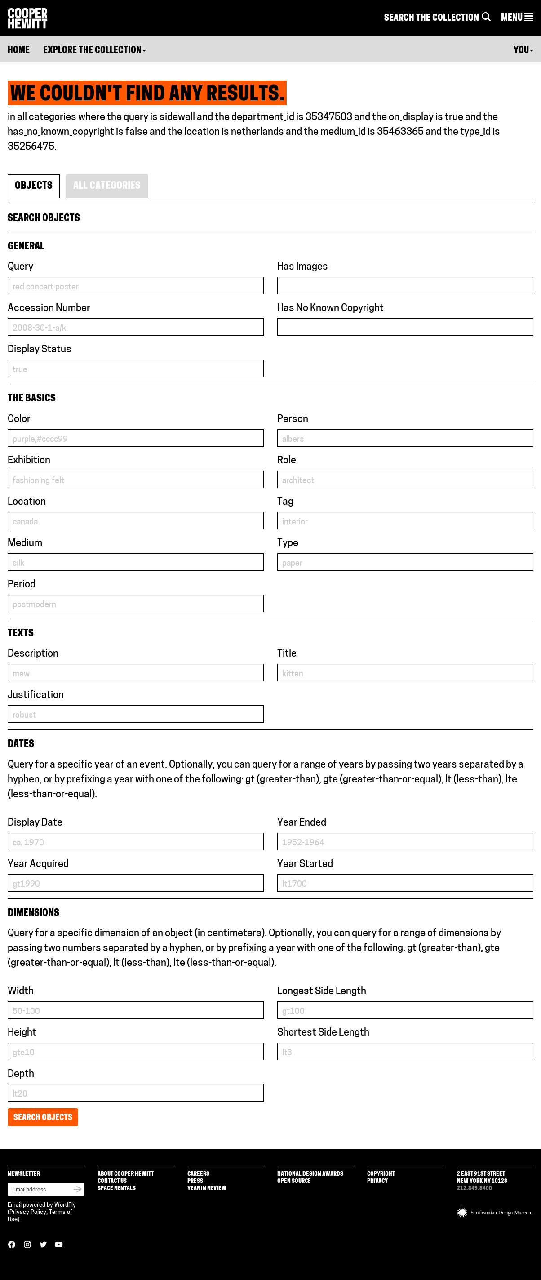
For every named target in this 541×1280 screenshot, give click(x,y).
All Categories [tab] (107, 186)
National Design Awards (310, 1174)
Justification (36, 695)
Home (19, 50)
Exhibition (29, 461)
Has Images (302, 267)
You (523, 50)
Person (292, 419)
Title (287, 654)
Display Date (35, 823)
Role (286, 461)
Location (27, 502)
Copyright (381, 1174)
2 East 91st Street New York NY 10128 (482, 1177)
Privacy (377, 1181)
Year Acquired (38, 864)
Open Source (294, 1181)
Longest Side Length (321, 992)
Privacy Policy (27, 1212)
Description (33, 654)
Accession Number (49, 308)
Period (21, 585)
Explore (94, 50)
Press (195, 1181)
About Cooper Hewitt (126, 1174)
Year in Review (206, 1188)
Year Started (305, 864)
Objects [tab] (34, 186)
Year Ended (301, 823)
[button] (517, 18)
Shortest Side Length (323, 1033)
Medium (25, 543)
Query (20, 267)
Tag (285, 502)
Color (19, 419)
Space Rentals (117, 1188)
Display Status (39, 350)
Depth (21, 1074)
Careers (198, 1174)
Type (287, 543)
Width (21, 992)
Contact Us (112, 1181)
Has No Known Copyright (330, 308)
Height (22, 1033)
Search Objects (42, 1118)
